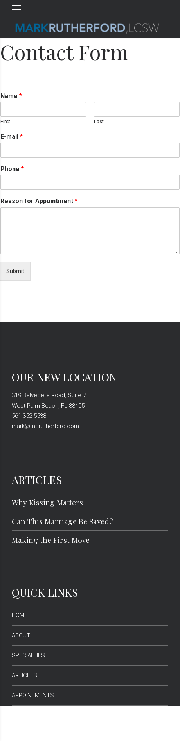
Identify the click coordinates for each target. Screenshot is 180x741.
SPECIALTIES (28, 655)
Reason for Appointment (38, 201)
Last (99, 121)
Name (11, 96)
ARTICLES (24, 675)
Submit (15, 271)
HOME (19, 615)
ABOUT (21, 635)
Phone (12, 169)
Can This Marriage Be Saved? (62, 521)
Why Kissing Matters (47, 502)
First (5, 121)
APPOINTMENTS (33, 695)
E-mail (11, 136)
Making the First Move (51, 540)
